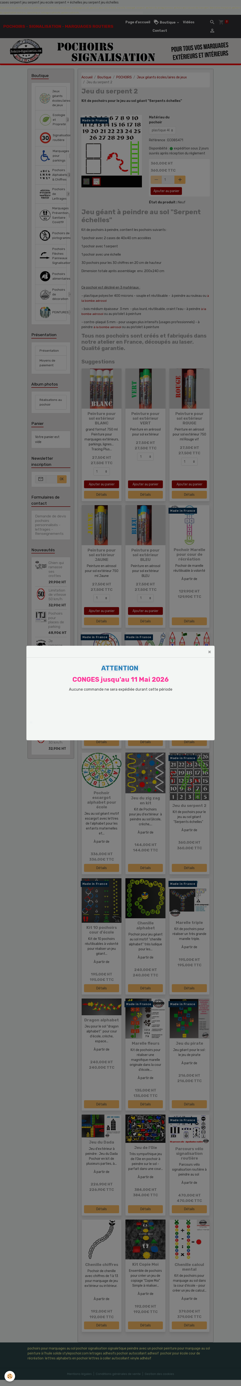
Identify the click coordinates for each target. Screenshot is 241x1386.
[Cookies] (10, 1376)
